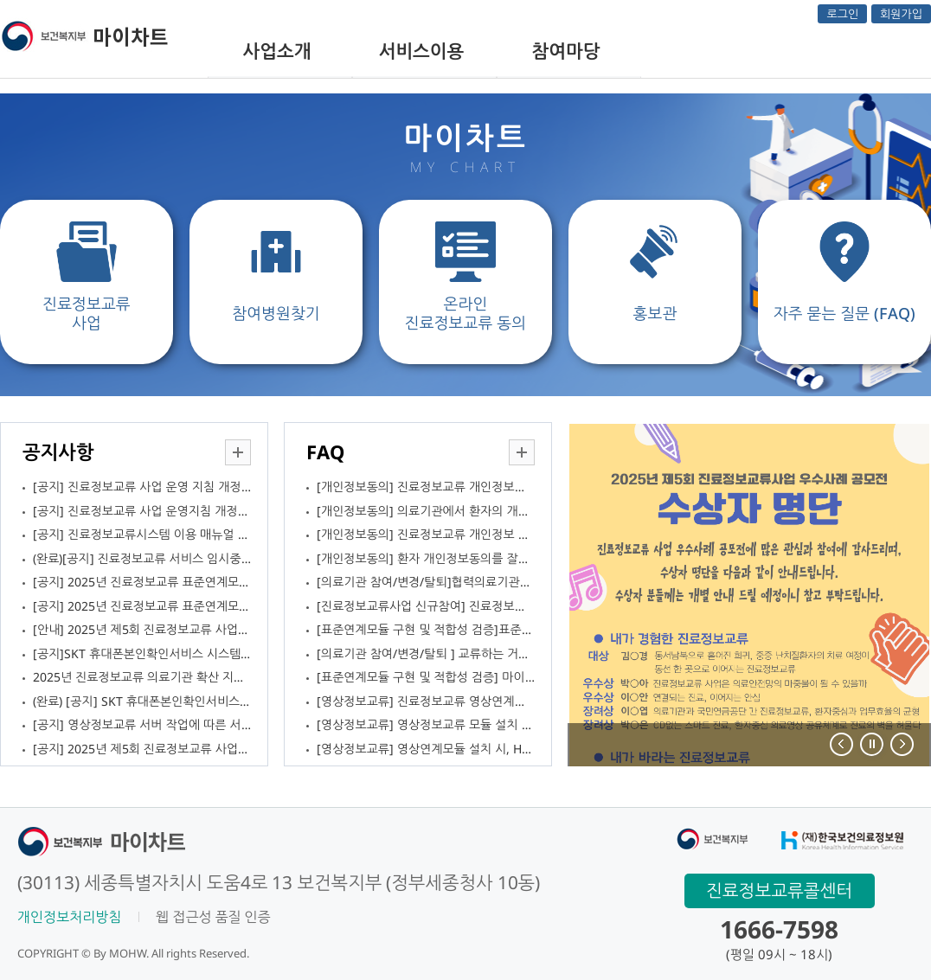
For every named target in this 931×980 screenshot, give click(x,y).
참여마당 (566, 51)
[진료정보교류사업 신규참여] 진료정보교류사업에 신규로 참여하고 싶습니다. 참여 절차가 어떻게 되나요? (426, 606)
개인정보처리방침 (69, 916)
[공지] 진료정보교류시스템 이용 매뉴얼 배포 (142, 534)
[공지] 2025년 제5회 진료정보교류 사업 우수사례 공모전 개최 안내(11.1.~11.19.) (142, 748)
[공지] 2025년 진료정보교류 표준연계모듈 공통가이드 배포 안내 (142, 606)
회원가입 (901, 14)
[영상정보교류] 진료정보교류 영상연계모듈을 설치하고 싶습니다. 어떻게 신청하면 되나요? (426, 701)
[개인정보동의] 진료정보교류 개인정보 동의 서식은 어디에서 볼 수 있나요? (426, 534)
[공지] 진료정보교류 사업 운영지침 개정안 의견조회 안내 (142, 511)
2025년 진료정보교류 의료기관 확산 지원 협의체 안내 (142, 677)
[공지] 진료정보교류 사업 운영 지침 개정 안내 (142, 486)
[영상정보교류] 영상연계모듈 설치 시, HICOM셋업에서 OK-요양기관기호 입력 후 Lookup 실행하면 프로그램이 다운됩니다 (426, 748)
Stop (871, 744)
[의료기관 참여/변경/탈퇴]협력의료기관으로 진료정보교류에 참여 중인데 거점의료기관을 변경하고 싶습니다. (426, 581)
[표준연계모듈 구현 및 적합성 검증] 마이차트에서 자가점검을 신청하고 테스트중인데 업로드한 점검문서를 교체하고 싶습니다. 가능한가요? (426, 677)
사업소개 (277, 51)
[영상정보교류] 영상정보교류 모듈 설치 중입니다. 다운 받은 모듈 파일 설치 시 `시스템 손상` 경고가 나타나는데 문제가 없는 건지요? (426, 724)
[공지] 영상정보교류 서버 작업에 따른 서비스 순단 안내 (142, 724)
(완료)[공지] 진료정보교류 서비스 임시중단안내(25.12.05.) (142, 558)
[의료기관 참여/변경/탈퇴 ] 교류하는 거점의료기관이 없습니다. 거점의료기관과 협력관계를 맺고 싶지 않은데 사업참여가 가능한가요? (426, 653)
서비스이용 (422, 51)
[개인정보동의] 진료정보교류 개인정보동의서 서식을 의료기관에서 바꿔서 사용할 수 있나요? (426, 486)
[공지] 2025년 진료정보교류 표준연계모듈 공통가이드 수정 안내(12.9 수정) (142, 581)
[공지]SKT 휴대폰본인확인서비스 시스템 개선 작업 (142, 653)
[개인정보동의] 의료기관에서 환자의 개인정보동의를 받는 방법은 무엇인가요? (426, 511)
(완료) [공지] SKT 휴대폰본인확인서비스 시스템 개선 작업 (142, 701)
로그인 (842, 14)
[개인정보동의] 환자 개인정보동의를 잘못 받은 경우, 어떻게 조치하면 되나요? (426, 558)
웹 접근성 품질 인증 (213, 916)
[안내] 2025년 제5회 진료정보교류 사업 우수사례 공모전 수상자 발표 (142, 629)
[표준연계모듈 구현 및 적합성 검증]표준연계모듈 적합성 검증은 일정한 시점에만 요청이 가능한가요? (426, 629)
